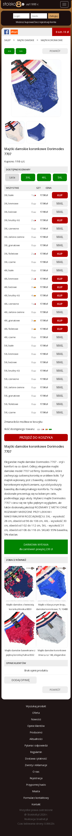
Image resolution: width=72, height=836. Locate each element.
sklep (7, 40)
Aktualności (36, 739)
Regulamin (36, 752)
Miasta (36, 791)
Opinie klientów (36, 726)
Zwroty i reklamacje (36, 765)
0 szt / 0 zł (62, 32)
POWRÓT (55, 51)
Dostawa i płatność (36, 758)
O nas (36, 771)
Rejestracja (36, 778)
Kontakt (36, 804)
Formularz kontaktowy (36, 797)
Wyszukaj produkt (36, 706)
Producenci (36, 732)
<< (9, 51)
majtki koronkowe (52, 40)
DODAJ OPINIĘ (20, 680)
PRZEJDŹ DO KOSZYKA (36, 437)
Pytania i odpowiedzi (36, 745)
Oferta (36, 712)
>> (20, 51)
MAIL (60, 203)
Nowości (36, 719)
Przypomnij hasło (36, 784)
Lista (12, 177)
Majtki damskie (25, 40)
